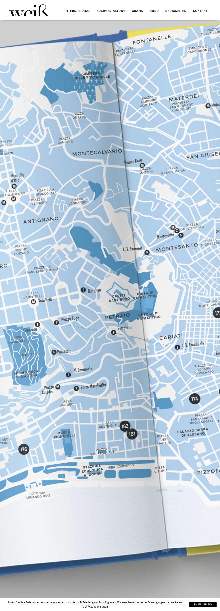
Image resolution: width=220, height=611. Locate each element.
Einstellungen (203, 604)
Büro (154, 11)
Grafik (137, 11)
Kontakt (200, 11)
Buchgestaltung (110, 11)
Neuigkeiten (175, 11)
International (77, 11)
